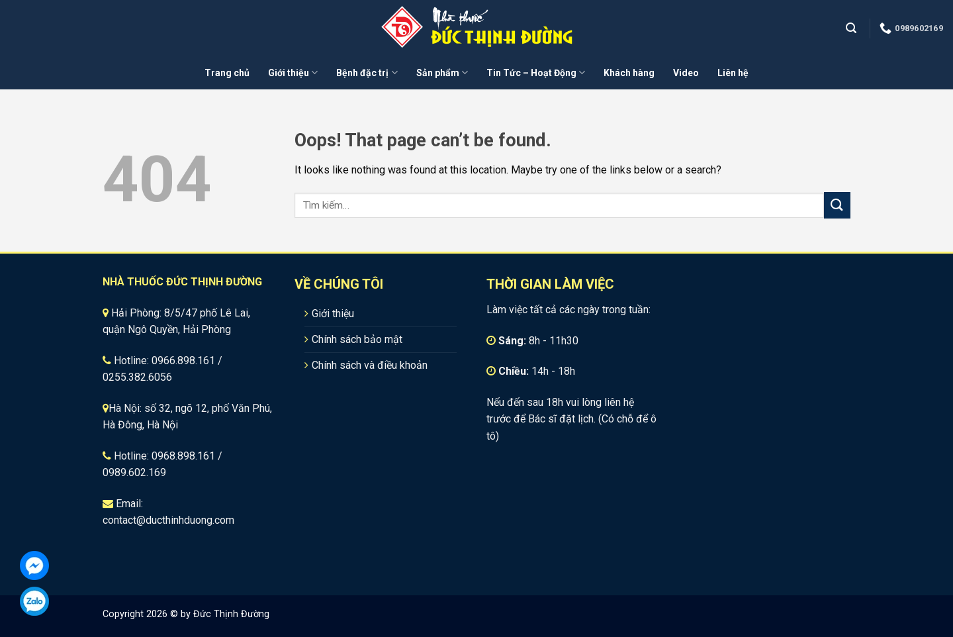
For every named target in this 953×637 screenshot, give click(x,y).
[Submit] (837, 205)
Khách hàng (629, 73)
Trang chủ (227, 73)
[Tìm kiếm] (853, 28)
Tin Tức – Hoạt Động (535, 72)
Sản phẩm (442, 72)
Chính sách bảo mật (357, 339)
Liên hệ (733, 73)
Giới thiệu (293, 72)
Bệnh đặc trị (366, 72)
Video (686, 73)
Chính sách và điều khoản (370, 365)
